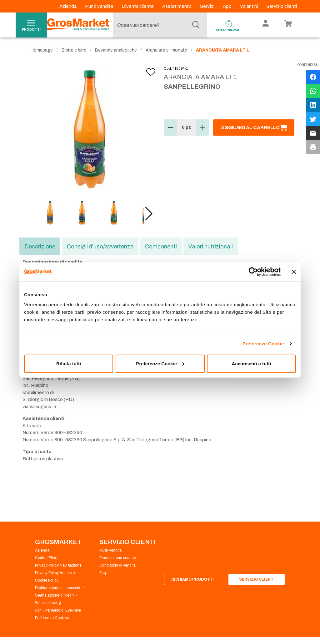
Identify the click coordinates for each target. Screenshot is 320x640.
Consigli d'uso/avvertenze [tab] (100, 246)
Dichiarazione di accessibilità (60, 588)
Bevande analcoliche (116, 50)
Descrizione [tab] (39, 246)
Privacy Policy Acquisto (55, 573)
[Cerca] (196, 25)
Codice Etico (46, 558)
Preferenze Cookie (263, 343)
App (227, 6)
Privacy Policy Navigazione (58, 565)
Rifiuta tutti (68, 363)
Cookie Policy (46, 580)
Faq (102, 573)
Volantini (249, 6)
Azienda (68, 6)
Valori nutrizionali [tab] (210, 246)
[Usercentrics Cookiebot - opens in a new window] (253, 272)
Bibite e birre (74, 50)
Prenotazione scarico (117, 558)
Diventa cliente (138, 6)
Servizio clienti (281, 6)
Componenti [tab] (161, 246)
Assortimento (177, 6)
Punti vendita (99, 6)
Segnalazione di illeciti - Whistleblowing (56, 599)
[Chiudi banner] (294, 272)
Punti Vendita (110, 550)
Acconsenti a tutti (251, 363)
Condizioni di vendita (117, 565)
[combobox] (158, 25)
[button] (149, 214)
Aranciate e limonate (166, 50)
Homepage (42, 50)
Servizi (207, 6)
